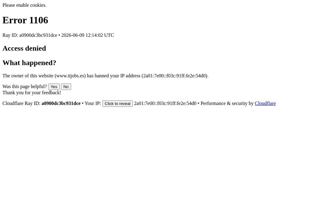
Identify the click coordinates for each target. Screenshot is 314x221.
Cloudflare (265, 103)
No (66, 86)
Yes (54, 86)
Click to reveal (118, 103)
